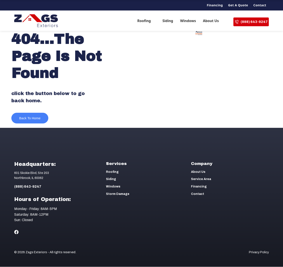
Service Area (201, 179)
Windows (188, 20)
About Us (211, 20)
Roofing (144, 20)
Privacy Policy (259, 252)
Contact (259, 5)
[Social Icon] (16, 232)
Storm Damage (117, 194)
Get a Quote (238, 5)
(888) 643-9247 (251, 22)
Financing (215, 5)
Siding (167, 20)
